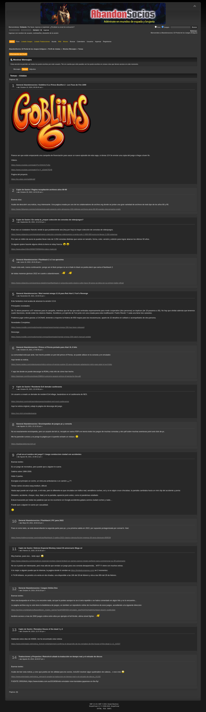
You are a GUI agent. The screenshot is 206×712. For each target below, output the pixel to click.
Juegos (165, 27)
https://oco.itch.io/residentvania (23, 413)
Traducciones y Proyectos (29, 656)
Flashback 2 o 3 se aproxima (51, 260)
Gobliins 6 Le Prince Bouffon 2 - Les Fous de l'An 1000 (62, 85)
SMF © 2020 (102, 704)
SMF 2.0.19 (93, 704)
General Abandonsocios (26, 85)
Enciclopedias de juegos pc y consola (55, 424)
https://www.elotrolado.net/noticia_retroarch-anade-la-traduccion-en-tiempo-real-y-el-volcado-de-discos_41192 (56, 676)
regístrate (45, 27)
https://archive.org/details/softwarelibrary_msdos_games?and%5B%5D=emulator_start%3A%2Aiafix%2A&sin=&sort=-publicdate (63, 610)
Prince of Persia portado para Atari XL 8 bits (58, 347)
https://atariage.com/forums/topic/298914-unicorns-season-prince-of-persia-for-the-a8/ (46, 376)
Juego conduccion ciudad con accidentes (63, 454)
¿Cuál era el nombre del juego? (30, 454)
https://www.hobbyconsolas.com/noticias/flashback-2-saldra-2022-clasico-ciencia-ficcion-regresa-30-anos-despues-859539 (61, 538)
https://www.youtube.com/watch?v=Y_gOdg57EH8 (31, 170)
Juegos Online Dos (49, 588)
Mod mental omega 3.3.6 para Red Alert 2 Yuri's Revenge (63, 293)
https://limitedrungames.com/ (82, 570)
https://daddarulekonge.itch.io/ (23, 444)
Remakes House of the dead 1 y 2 (48, 629)
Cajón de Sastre (23, 190)
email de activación (67, 27)
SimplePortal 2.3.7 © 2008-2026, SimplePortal (104, 706)
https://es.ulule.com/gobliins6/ (23, 179)
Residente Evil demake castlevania (47, 387)
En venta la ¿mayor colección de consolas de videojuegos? (57, 220)
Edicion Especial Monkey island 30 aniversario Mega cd (58, 548)
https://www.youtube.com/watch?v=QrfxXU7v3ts (30, 165)
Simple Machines (113, 704)
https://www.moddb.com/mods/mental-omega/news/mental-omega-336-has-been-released (47, 327)
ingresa (37, 27)
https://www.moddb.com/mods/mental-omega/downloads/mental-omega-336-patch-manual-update (51, 337)
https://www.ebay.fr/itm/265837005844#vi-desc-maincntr (34, 249)
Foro (158, 27)
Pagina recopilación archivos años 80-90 (49, 190)
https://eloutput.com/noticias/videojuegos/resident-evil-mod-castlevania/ (40, 401)
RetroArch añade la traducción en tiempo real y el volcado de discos (72, 656)
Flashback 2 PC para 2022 (52, 520)
